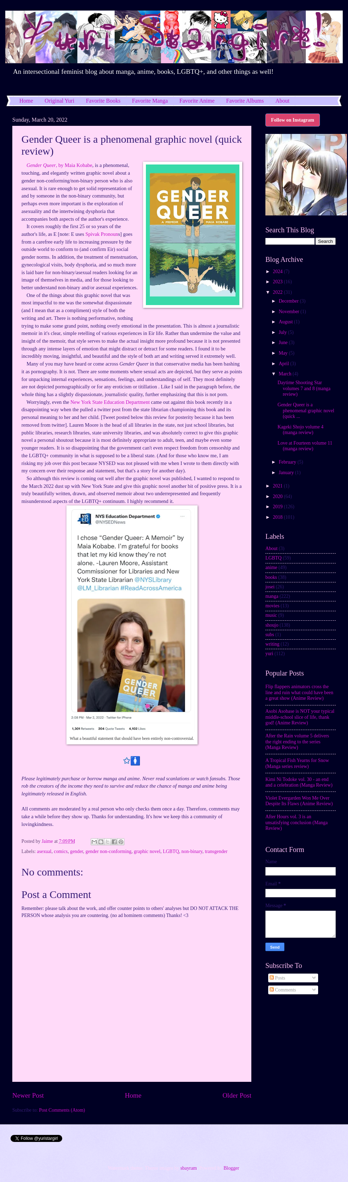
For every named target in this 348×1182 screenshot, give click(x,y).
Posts (277, 978)
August (286, 321)
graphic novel (147, 851)
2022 (278, 292)
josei (270, 586)
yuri (269, 653)
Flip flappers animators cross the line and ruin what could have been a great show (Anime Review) (299, 692)
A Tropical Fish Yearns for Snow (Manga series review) (297, 763)
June (284, 342)
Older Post (237, 1095)
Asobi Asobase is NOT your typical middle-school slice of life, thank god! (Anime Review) (299, 717)
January (287, 472)
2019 (278, 506)
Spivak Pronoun (101, 234)
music (271, 615)
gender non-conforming (108, 851)
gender (76, 851)
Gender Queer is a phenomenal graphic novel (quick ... (305, 410)
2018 (278, 517)
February (288, 462)
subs (269, 634)
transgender (216, 851)
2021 (278, 486)
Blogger (231, 1168)
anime (271, 567)
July (283, 332)
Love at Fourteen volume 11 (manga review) (304, 446)
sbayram (188, 1168)
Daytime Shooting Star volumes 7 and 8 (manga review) (303, 388)
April (284, 363)
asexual (44, 851)
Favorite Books (103, 101)
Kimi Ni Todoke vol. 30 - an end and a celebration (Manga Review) (299, 782)
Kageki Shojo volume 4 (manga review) (300, 429)
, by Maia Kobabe (59, 165)
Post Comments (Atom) (62, 1110)
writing (272, 644)
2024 (278, 271)
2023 (278, 281)
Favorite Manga (150, 101)
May (284, 353)
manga (271, 596)
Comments (283, 990)
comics (60, 851)
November (290, 311)
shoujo (271, 625)
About (271, 548)
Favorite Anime (196, 101)
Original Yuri (59, 101)
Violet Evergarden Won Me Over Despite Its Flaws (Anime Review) (299, 801)
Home (26, 101)
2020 (278, 496)
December (289, 301)
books (271, 577)
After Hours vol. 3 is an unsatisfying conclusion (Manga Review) (296, 822)
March (285, 373)
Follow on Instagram (292, 120)
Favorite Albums (245, 101)
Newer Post (28, 1095)
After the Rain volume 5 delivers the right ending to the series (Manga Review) (297, 741)
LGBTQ (171, 851)
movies (272, 605)
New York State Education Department (110, 402)
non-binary (191, 851)
